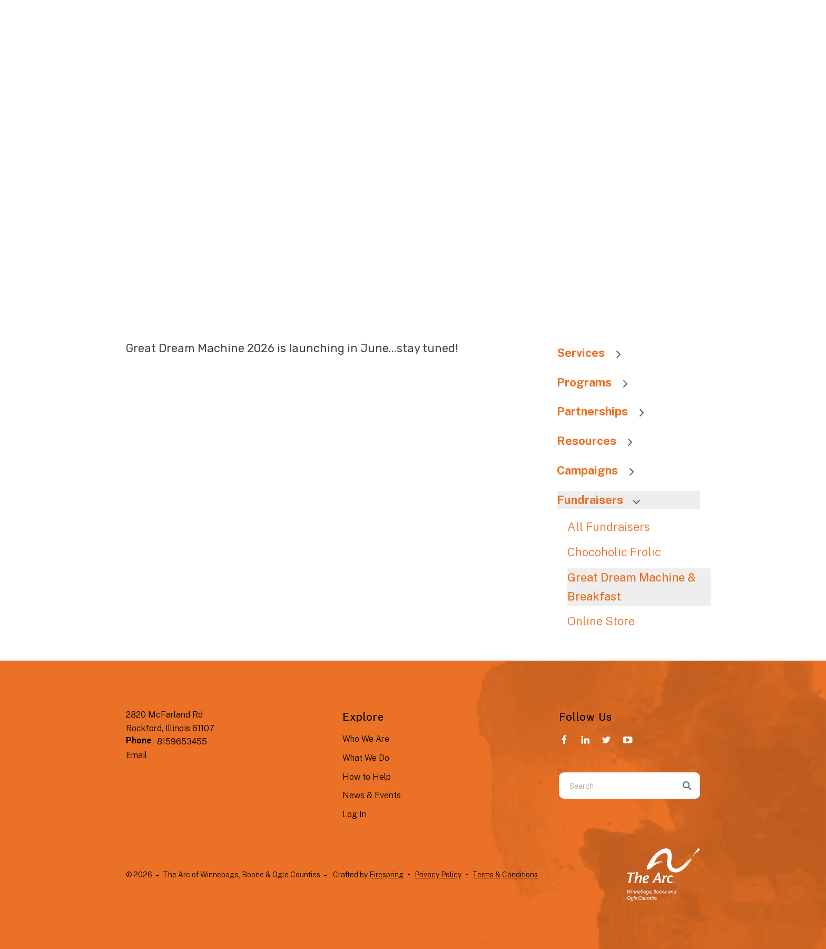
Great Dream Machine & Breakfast (631, 586)
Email (136, 755)
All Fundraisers (608, 527)
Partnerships (605, 411)
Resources (600, 441)
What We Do (365, 758)
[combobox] (616, 785)
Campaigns (600, 470)
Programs (597, 382)
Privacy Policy (438, 874)
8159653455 (182, 742)
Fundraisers (603, 500)
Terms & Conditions (505, 874)
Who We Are (365, 739)
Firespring (386, 874)
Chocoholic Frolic (614, 552)
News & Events (371, 795)
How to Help (366, 777)
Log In (354, 814)
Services (594, 353)
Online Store (601, 621)
